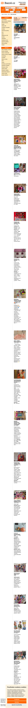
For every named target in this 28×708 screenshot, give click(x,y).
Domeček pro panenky (16, 260)
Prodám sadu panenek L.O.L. (17, 223)
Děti (8, 14)
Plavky (3, 62)
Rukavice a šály (5, 67)
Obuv (3, 60)
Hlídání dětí (4, 25)
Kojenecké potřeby (5, 30)
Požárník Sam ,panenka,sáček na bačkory (17, 463)
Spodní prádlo (4, 68)
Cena (23, 17)
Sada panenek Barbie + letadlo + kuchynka (17, 80)
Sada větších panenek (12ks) (17, 605)
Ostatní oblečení (5, 75)
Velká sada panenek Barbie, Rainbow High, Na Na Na (17, 147)
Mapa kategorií (3, 704)
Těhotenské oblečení (6, 71)
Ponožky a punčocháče (6, 63)
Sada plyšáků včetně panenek (17, 195)
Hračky (3, 24)
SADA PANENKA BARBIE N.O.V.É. (17, 501)
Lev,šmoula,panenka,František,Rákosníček (17, 381)
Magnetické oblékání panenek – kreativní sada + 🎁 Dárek (17, 301)
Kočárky (3, 29)
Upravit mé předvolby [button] (17, 704)
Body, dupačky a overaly (6, 49)
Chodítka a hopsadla (5, 27)
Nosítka (3, 36)
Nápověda (2, 700)
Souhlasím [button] (16, 699)
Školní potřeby (4, 43)
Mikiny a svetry (4, 59)
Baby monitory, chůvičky (6, 21)
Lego (3, 33)
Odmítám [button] (17, 702)
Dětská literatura (5, 22)
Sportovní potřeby (5, 41)
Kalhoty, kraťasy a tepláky (6, 54)
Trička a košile (4, 73)
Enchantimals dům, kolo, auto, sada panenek (17, 662)
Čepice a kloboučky (5, 52)
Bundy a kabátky (5, 51)
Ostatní (3, 44)
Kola (2, 32)
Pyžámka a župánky (5, 65)
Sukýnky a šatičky (5, 70)
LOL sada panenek (16, 35)
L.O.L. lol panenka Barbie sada (17, 534)
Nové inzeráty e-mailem (19, 22)
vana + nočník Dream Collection (17, 341)
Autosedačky (4, 19)
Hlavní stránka (4, 14)
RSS (4, 701)
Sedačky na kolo (5, 40)
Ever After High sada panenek (17, 631)
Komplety (3, 57)
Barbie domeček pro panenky (17, 108)
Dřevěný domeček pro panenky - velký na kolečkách (17, 423)
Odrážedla (4, 38)
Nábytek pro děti (5, 35)
